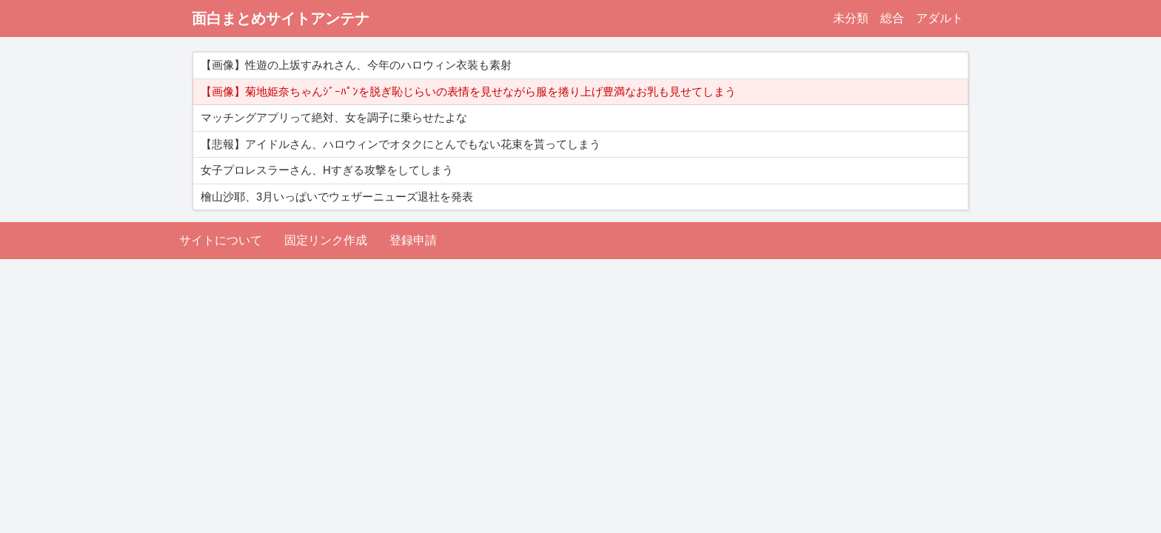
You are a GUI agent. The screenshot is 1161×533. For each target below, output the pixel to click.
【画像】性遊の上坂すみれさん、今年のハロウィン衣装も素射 (356, 65)
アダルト (939, 18)
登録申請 (413, 240)
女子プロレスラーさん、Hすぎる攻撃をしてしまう (327, 170)
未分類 (851, 18)
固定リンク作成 (325, 240)
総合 (892, 18)
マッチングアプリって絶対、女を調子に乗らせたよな (334, 117)
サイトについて (220, 240)
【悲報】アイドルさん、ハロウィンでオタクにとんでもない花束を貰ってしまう (400, 144)
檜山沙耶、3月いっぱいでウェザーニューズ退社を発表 (337, 197)
